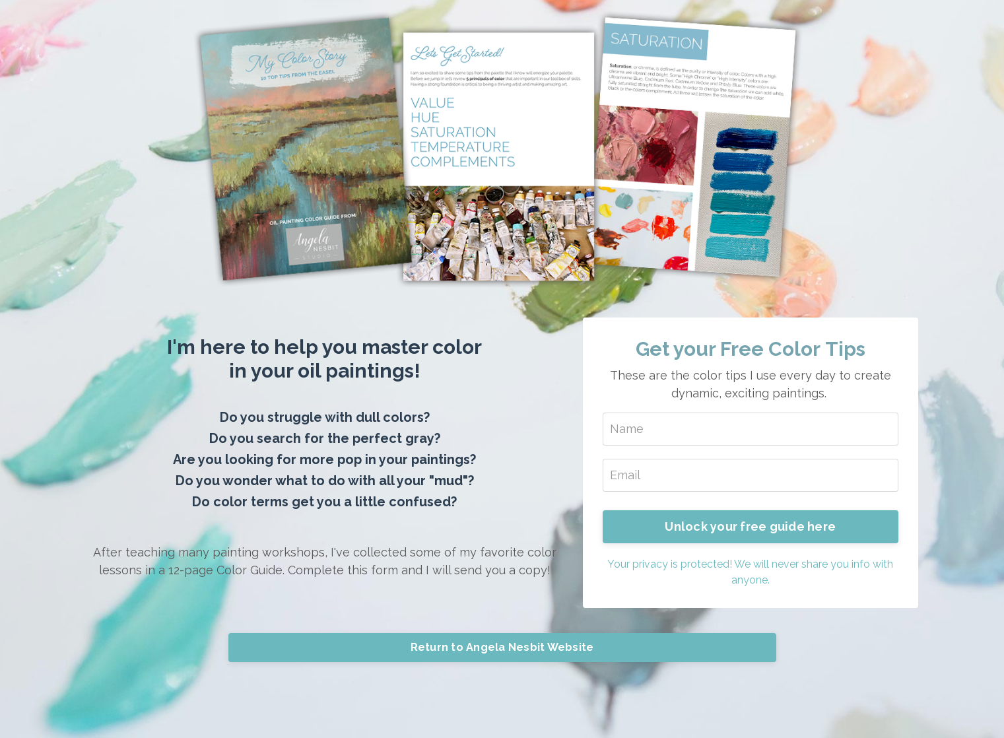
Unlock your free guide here (750, 526)
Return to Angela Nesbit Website (502, 647)
